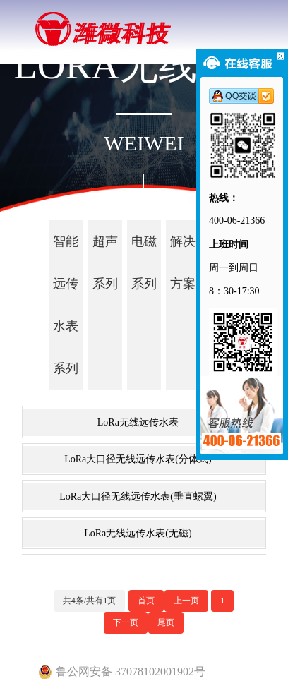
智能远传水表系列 (65, 304)
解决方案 (183, 262)
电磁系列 (144, 262)
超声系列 (105, 262)
